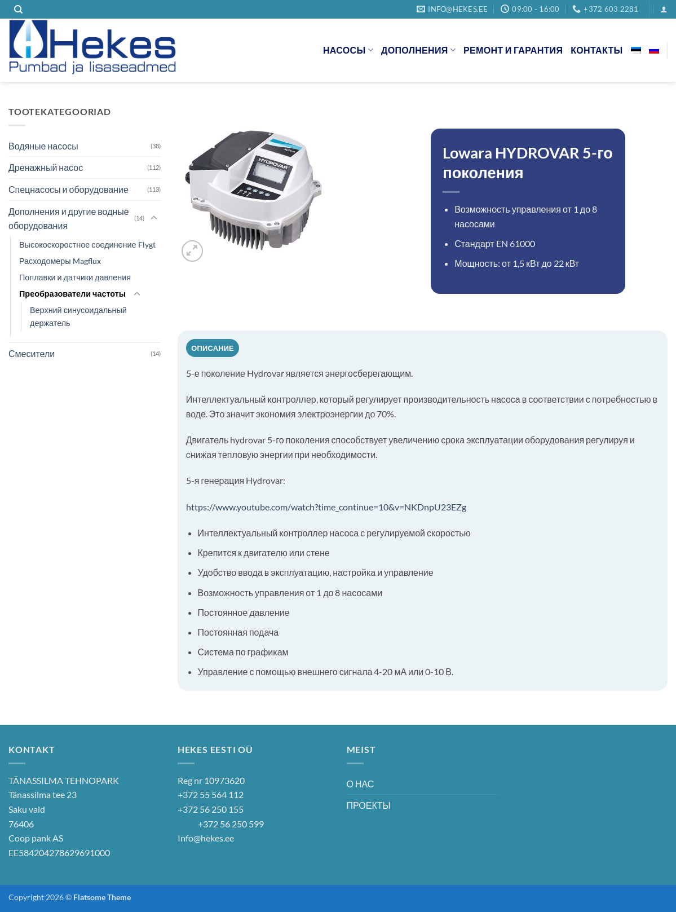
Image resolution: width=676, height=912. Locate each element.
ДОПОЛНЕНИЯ (418, 50)
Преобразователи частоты (72, 293)
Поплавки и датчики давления (75, 277)
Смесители (31, 353)
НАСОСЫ (348, 50)
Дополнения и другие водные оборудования (68, 218)
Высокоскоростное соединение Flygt (87, 244)
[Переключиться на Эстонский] (636, 50)
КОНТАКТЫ (596, 50)
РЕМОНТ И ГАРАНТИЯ (513, 50)
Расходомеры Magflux (60, 261)
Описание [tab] (212, 348)
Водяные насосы (43, 145)
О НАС (360, 783)
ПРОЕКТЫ (369, 805)
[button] (664, 9)
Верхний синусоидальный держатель (78, 316)
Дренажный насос (45, 167)
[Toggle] (154, 218)
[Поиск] (19, 9)
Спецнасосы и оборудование (68, 189)
